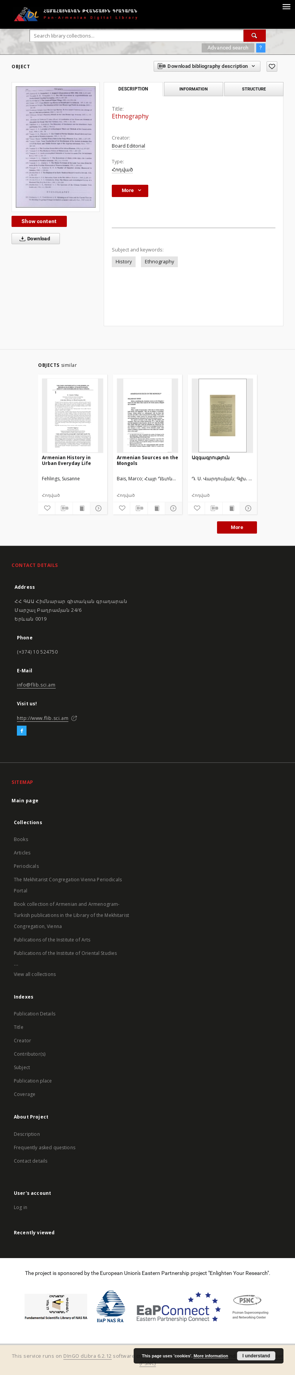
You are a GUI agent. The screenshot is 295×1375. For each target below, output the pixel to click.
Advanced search (228, 47)
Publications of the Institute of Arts (52, 939)
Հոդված (122, 169)
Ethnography (159, 261)
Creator (22, 1040)
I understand (256, 1356)
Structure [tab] (254, 89)
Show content (39, 221)
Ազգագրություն (211, 457)
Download (33, 239)
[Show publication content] (81, 508)
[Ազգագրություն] (222, 415)
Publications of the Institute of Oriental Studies (65, 953)
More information (211, 1356)
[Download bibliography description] (63, 508)
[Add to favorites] (272, 66)
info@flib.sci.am (36, 685)
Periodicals (26, 866)
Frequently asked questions (44, 1147)
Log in (20, 1207)
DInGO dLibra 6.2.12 (87, 1356)
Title (18, 1027)
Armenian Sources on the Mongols (147, 460)
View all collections (35, 974)
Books (21, 839)
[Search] (255, 36)
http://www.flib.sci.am (42, 718)
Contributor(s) (29, 1054)
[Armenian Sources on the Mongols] (147, 415)
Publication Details (34, 1013)
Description (27, 1134)
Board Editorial (128, 146)
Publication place (33, 1081)
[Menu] (286, 6)
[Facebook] (22, 731)
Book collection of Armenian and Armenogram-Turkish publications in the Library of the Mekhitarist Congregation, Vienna (71, 915)
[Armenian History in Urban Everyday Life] (72, 415)
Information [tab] (193, 89)
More (237, 527)
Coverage (24, 1094)
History (124, 261)
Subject (22, 1067)
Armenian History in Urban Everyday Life (66, 460)
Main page (25, 800)
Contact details (30, 1161)
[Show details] (97, 508)
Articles (22, 852)
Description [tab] (133, 89)
